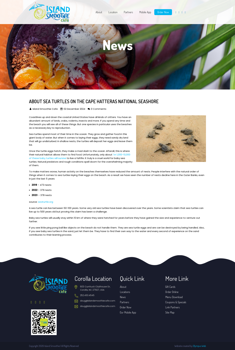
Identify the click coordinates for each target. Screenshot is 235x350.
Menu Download (174, 297)
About (99, 12)
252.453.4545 (87, 295)
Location (112, 12)
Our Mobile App (128, 312)
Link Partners (172, 307)
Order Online (172, 292)
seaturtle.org (45, 201)
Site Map (169, 312)
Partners (128, 12)
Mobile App (145, 12)
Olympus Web (199, 346)
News (123, 297)
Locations (125, 292)
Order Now (163, 12)
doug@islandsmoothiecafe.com (97, 300)
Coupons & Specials (175, 302)
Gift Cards (170, 286)
